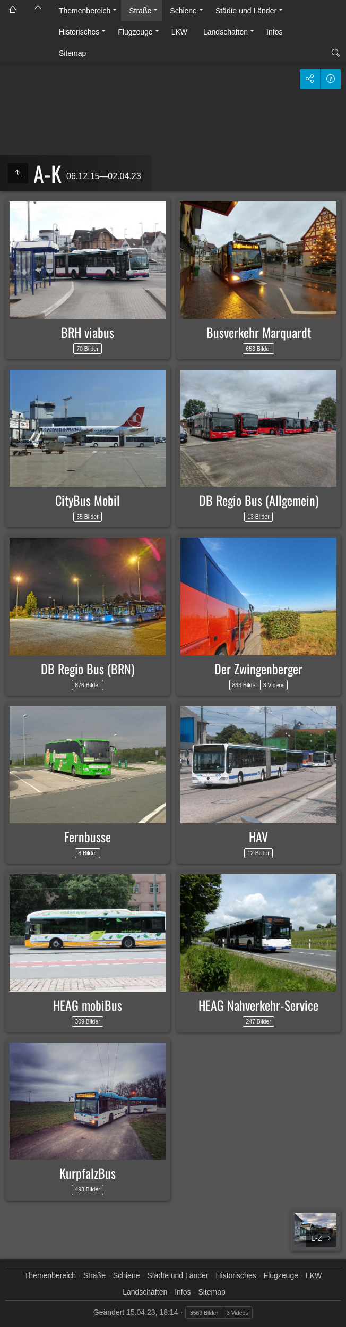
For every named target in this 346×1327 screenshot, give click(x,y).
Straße (140, 10)
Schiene (183, 10)
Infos (274, 32)
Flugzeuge (135, 32)
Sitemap (72, 53)
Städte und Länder (245, 10)
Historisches (79, 32)
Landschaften (225, 32)
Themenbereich (84, 10)
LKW (179, 32)
